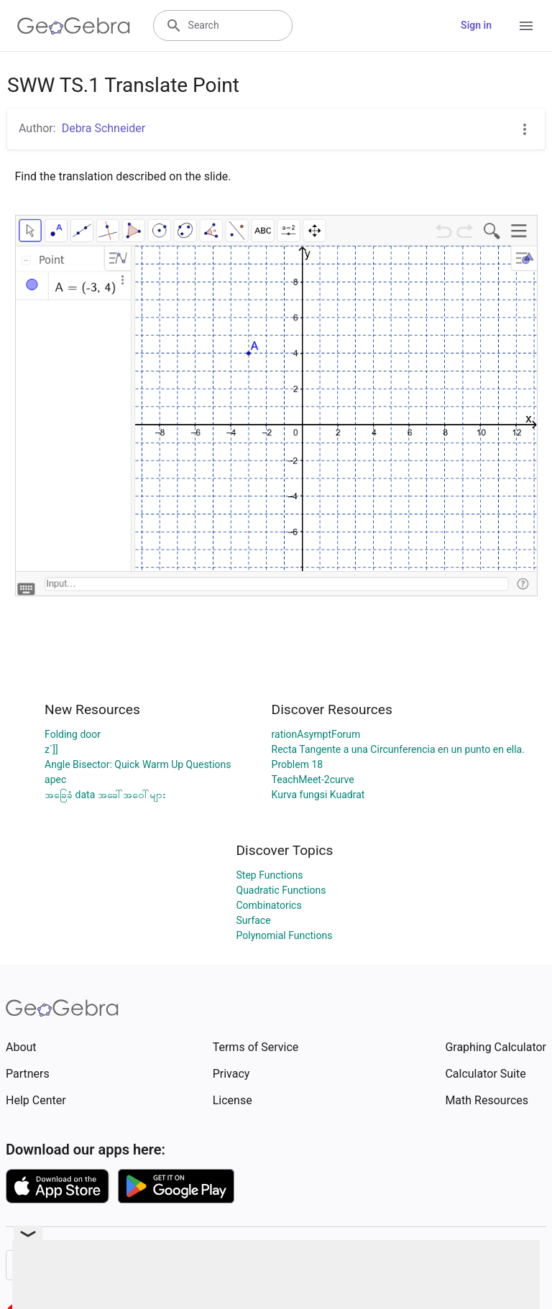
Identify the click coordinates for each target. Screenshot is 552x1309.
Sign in (476, 25)
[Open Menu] (526, 25)
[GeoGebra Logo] (73, 25)
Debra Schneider (104, 128)
